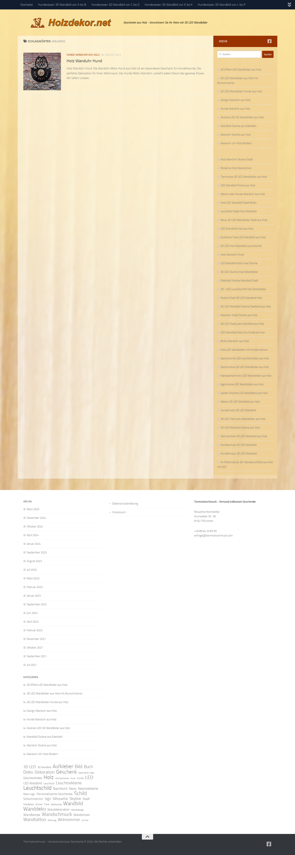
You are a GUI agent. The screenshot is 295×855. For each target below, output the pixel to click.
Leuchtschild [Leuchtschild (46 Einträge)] (37, 788)
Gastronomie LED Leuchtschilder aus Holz (244, 358)
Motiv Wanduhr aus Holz (234, 341)
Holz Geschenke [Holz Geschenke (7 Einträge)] (62, 778)
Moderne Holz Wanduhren (236, 168)
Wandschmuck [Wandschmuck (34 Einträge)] (57, 814)
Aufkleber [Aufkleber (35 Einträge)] (63, 766)
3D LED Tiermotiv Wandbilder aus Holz (242, 419)
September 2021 (37, 656)
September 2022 (37, 604)
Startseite (26, 4)
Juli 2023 (32, 569)
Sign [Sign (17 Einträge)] (48, 799)
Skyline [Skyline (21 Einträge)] (75, 798)
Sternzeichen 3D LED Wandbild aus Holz (243, 436)
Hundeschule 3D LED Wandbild (238, 445)
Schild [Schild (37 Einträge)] (80, 793)
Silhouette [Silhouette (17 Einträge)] (60, 799)
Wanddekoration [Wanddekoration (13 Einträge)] (58, 809)
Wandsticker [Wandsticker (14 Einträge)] (81, 815)
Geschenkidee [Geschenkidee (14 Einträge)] (32, 778)
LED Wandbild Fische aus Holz (237, 185)
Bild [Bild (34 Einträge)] (78, 766)
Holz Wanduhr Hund (84, 60)
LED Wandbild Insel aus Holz (236, 228)
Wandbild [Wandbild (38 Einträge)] (73, 803)
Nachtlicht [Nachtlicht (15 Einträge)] (60, 789)
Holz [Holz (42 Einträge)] (49, 777)
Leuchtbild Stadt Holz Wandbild (238, 211)
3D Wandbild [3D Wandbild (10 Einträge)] (44, 767)
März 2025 (33, 509)
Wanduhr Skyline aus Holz (235, 134)
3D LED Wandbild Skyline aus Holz (240, 427)
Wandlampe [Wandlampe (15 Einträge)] (31, 815)
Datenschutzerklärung (125, 503)
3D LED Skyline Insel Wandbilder (239, 272)
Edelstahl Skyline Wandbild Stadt (239, 280)
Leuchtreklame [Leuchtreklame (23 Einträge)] (69, 783)
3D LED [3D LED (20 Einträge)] (29, 767)
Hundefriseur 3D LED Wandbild (238, 453)
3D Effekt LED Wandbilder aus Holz (240, 69)
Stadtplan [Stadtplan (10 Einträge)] (28, 804)
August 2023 (34, 561)
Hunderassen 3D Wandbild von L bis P (221, 4)
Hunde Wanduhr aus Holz (83, 54)
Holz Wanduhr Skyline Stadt (236, 159)
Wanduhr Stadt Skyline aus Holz (238, 315)
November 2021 (36, 639)
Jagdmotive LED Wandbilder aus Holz (242, 384)
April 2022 (33, 621)
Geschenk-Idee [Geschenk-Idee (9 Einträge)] (86, 772)
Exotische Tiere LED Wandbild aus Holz (243, 237)
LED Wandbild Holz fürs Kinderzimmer (242, 332)
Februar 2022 (35, 630)
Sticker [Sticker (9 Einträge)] (39, 804)
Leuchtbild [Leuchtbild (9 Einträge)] (48, 783)
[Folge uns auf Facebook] (269, 41)
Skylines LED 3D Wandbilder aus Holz (242, 117)
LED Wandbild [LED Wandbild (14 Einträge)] (32, 783)
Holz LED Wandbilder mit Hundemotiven (244, 349)
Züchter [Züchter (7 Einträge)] (85, 820)
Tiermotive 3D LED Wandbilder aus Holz (243, 176)
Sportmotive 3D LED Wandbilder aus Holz (244, 367)
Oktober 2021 (35, 647)
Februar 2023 (35, 587)
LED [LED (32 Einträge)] (89, 777)
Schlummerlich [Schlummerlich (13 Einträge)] (33, 799)
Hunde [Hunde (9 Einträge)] (80, 778)
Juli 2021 (32, 665)
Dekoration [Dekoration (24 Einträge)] (45, 772)
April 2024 (33, 535)
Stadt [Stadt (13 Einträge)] (86, 799)
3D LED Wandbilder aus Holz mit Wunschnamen (55, 693)
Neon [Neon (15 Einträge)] (73, 789)
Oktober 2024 (35, 526)
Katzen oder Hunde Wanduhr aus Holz (242, 194)
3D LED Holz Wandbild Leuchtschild (241, 246)
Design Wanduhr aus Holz (235, 100)
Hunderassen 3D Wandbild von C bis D (115, 4)
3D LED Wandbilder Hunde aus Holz (241, 91)
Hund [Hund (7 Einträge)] (73, 778)
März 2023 (33, 578)
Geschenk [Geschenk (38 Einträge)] (66, 772)
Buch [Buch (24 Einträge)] (88, 767)
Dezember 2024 (36, 518)
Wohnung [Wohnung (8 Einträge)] (52, 820)
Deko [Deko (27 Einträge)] (28, 772)
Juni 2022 (32, 613)
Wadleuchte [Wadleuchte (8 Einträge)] (56, 804)
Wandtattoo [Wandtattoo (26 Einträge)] (34, 819)
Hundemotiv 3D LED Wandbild (238, 410)
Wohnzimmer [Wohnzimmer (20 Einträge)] (69, 819)
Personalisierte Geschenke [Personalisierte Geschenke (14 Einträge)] (55, 794)
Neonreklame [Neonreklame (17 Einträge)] (88, 788)
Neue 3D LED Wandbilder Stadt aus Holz (243, 220)
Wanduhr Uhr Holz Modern (236, 143)
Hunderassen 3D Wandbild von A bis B (62, 4)
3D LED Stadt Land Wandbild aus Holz (242, 323)
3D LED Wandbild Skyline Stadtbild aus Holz (245, 306)
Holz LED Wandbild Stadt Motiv (238, 202)
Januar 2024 (34, 543)
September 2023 (37, 552)
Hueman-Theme (74, 847)
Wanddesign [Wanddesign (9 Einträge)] (77, 809)
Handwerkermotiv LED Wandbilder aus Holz (245, 375)
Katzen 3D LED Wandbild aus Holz (240, 401)
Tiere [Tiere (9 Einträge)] (46, 804)
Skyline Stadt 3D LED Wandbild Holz (241, 298)
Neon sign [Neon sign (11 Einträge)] (29, 794)
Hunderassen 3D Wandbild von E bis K (168, 4)
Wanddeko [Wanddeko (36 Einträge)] (34, 809)
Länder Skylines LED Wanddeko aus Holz (244, 393)
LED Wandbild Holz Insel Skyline (239, 263)
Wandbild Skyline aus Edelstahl (238, 126)
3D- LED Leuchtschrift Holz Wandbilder (243, 289)
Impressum (119, 512)
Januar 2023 (34, 595)
